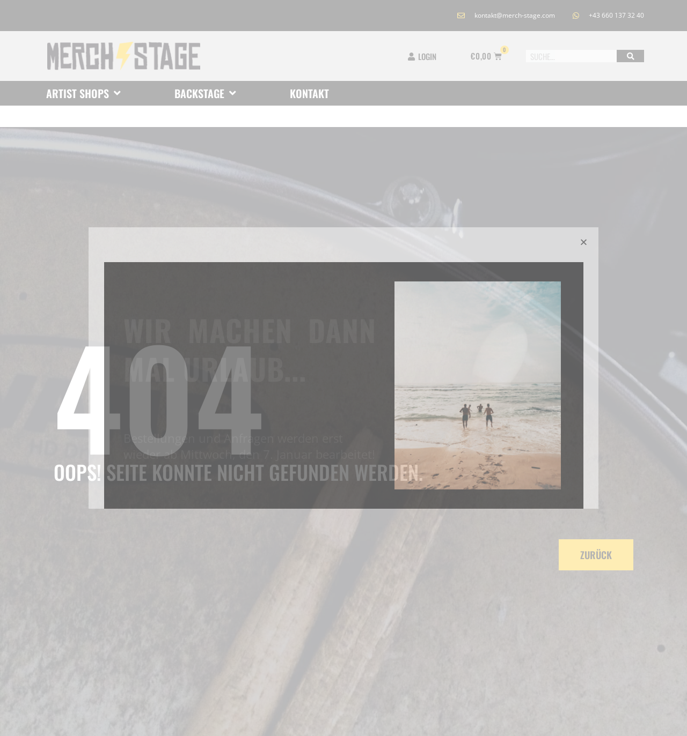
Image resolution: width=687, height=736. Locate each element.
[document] (343, 368)
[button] (584, 242)
